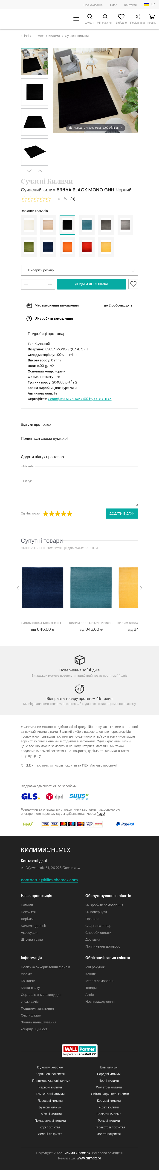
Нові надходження (100, 1001)
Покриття (28, 911)
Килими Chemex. (77, 1152)
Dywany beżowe (50, 1067)
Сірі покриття (50, 1127)
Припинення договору (102, 946)
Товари (91, 987)
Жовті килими (109, 1107)
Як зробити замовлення (54, 318)
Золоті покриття (109, 1134)
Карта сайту (30, 987)
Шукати (88, 23)
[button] (79, 270)
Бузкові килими (50, 1107)
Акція (89, 994)
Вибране (120, 23)
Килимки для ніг (33, 925)
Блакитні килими (108, 1114)
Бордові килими (109, 1074)
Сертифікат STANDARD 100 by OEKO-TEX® (80, 399)
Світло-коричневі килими (110, 1094)
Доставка (92, 939)
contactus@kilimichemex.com (49, 880)
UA (153, 4)
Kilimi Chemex (32, 36)
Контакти (130, 5)
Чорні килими (109, 1080)
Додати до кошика (91, 284)
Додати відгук (122, 513)
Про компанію (93, 5)
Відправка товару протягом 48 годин (79, 698)
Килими (54, 36)
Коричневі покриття (50, 1074)
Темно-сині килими (50, 1094)
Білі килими (109, 1067)
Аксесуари (29, 932)
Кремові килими (109, 1100)
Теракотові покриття (110, 1127)
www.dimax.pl (89, 1158)
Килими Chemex (18, 19)
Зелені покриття (50, 1134)
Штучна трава (32, 939)
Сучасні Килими (77, 36)
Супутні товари (42, 540)
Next (29, 171)
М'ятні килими (51, 1114)
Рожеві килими (109, 1120)
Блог (113, 5)
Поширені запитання (37, 1008)
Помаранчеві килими (50, 1120)
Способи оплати (98, 932)
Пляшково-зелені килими (51, 1080)
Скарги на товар (98, 925)
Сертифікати (31, 1015)
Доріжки (27, 918)
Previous (40, 171)
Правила (92, 918)
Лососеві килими (50, 1100)
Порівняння (136, 23)
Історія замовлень (99, 980)
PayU (101, 813)
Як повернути (96, 911)
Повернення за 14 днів (79, 670)
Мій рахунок (103, 23)
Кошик (151, 23)
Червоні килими (50, 1087)
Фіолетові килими (109, 1087)
